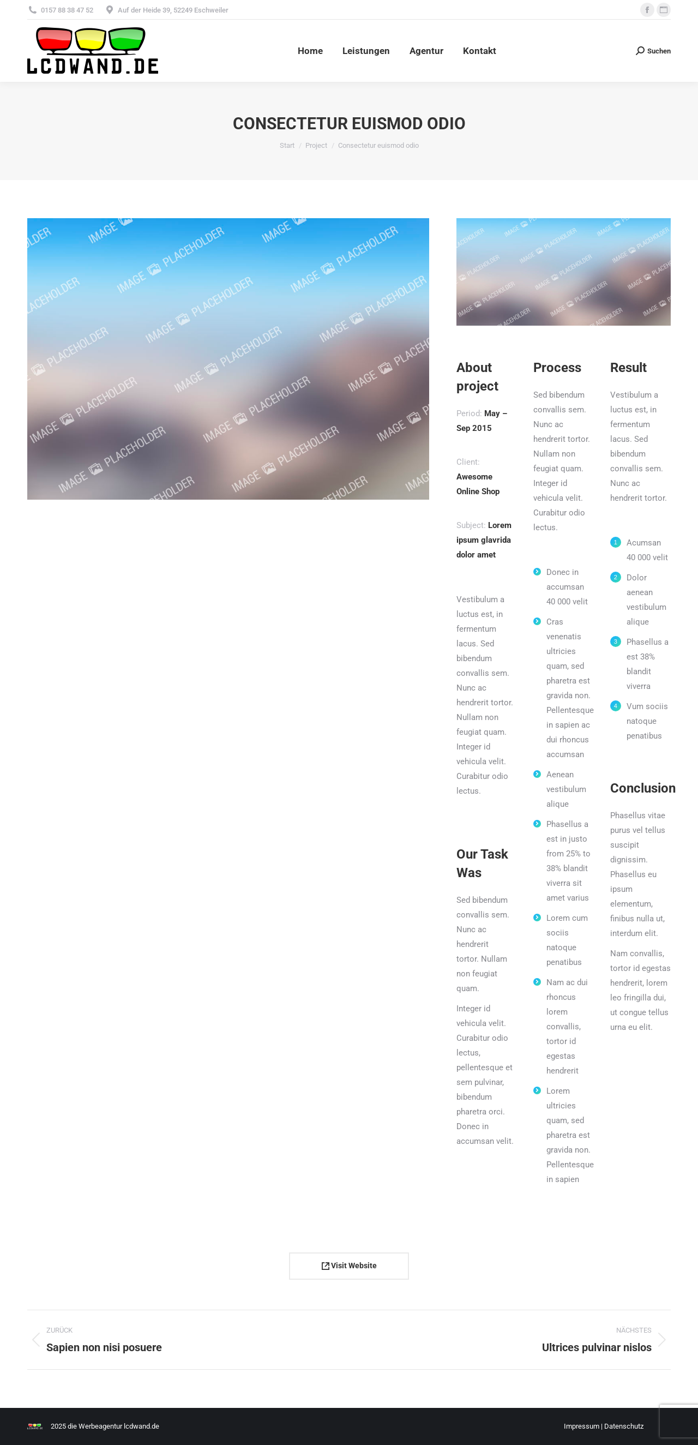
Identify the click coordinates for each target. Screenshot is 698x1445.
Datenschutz (623, 1426)
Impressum (581, 1426)
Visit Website (349, 1265)
